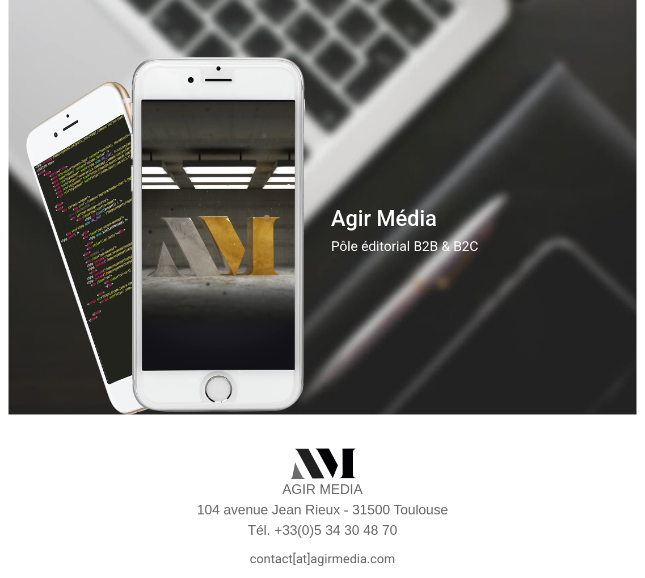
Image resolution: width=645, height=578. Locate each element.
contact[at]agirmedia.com (322, 558)
